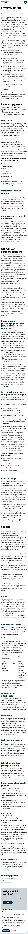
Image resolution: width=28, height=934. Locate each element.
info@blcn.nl (7, 913)
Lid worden (8, 902)
